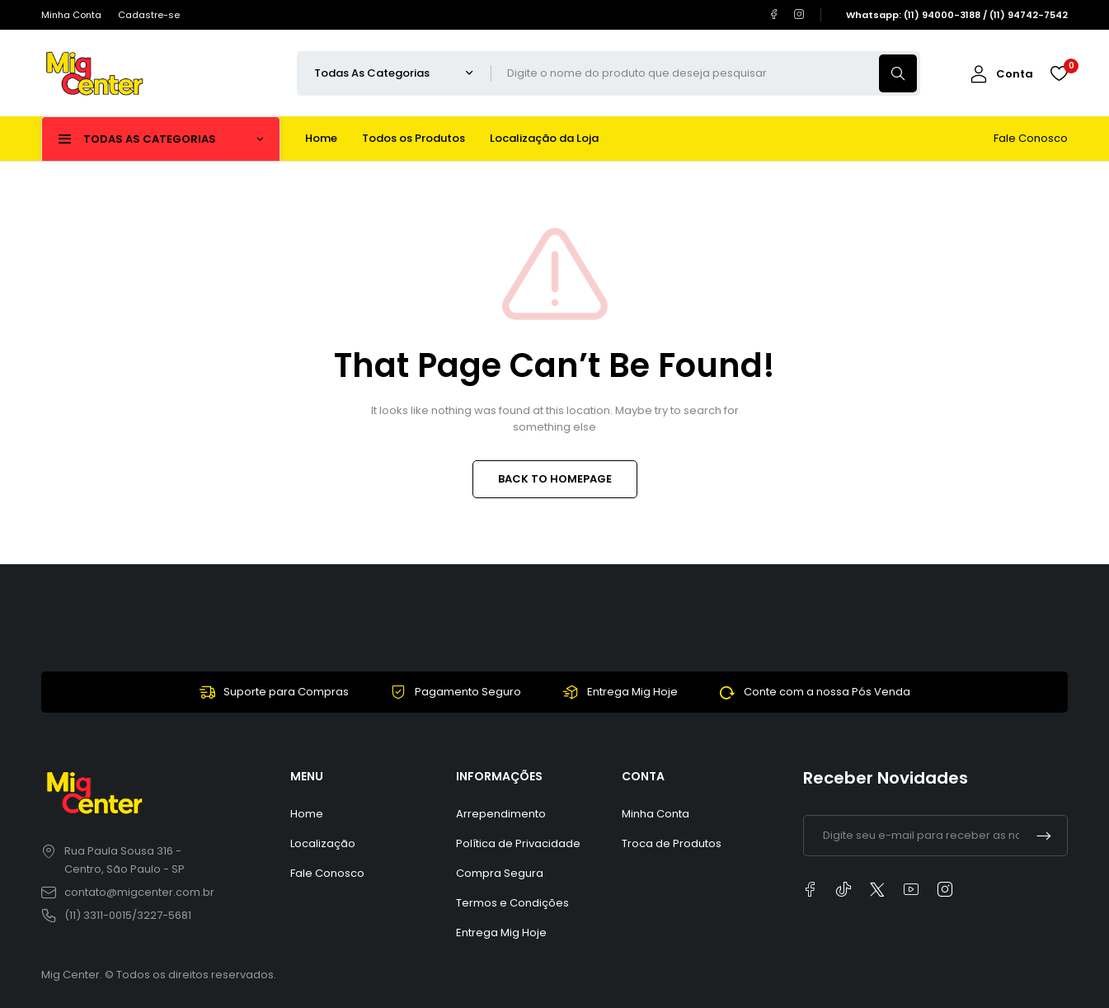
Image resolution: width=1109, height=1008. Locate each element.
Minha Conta (71, 14)
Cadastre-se (149, 14)
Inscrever (1043, 835)
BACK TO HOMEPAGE (555, 479)
